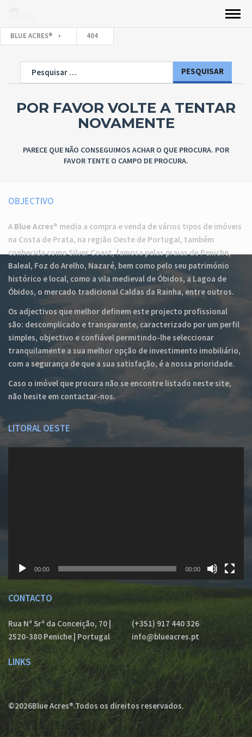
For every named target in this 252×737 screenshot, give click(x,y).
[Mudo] (212, 568)
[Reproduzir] (22, 568)
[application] (126, 513)
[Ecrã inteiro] (229, 568)
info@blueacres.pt (165, 636)
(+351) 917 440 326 (165, 623)
